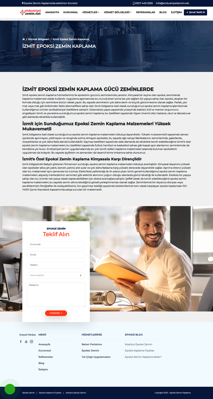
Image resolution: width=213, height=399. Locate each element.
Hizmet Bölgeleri (121, 13)
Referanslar (149, 13)
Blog (166, 13)
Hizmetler (94, 13)
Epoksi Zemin (28, 393)
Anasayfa (56, 13)
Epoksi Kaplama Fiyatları (50, 393)
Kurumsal (74, 13)
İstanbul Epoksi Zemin (76, 393)
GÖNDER (56, 313)
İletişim (179, 13)
